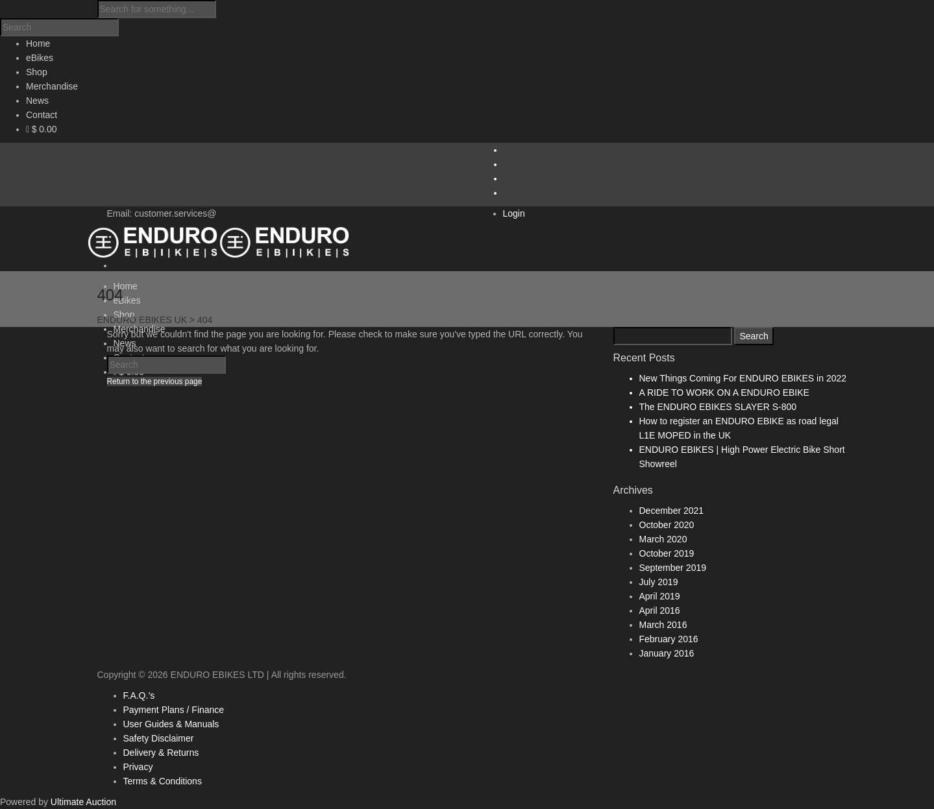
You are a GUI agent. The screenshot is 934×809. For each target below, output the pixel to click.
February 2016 (668, 639)
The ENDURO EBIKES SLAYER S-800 (718, 407)
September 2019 (673, 567)
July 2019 (658, 582)
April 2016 (659, 610)
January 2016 (666, 653)
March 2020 (663, 539)
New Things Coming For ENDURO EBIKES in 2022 (743, 378)
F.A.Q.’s (139, 695)
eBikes (127, 300)
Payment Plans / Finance (174, 710)
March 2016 (663, 625)
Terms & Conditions (162, 781)
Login (514, 213)
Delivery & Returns (161, 752)
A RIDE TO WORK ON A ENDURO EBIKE (724, 392)
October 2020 (666, 525)
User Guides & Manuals (171, 724)
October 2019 (666, 553)
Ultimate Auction (83, 802)
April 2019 (659, 596)
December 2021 (671, 510)
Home (126, 286)
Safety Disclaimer (158, 738)
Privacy (138, 767)
